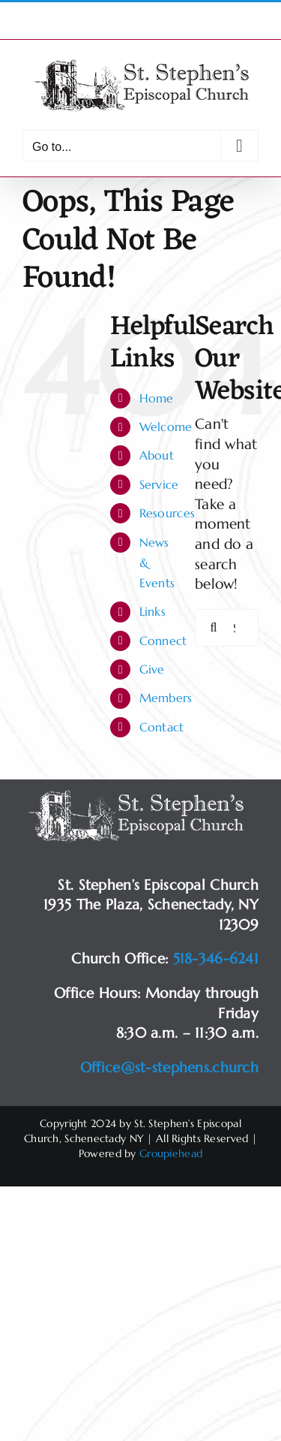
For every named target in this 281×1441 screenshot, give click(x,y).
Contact (161, 726)
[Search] (213, 628)
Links (152, 611)
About (156, 455)
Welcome (166, 426)
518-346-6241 (216, 958)
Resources (167, 512)
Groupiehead (170, 1153)
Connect (163, 640)
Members (166, 697)
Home (156, 397)
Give (152, 669)
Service (159, 484)
